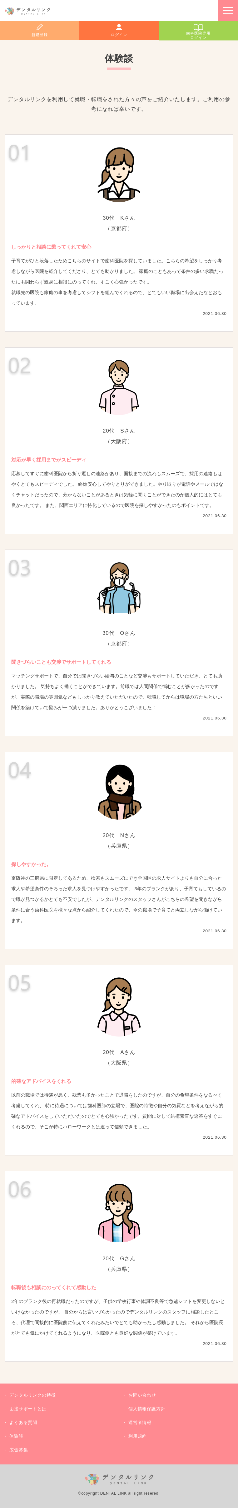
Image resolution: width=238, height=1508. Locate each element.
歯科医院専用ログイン (198, 35)
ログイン (119, 35)
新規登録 (39, 35)
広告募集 (18, 1449)
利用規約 (137, 1436)
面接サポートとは (28, 1408)
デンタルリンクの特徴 (32, 1395)
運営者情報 (139, 1422)
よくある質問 (23, 1422)
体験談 (16, 1436)
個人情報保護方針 (147, 1408)
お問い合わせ (142, 1395)
